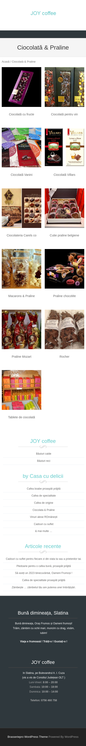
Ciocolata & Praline (44, 510)
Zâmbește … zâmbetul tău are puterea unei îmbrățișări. (44, 587)
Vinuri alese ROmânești (43, 516)
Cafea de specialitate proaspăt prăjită (43, 580)
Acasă (6, 61)
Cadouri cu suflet (43, 524)
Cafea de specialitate (43, 495)
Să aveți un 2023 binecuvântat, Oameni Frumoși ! (43, 573)
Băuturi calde (43, 453)
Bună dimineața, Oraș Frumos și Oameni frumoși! (43, 623)
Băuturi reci (43, 460)
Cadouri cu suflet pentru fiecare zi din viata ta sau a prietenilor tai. (43, 558)
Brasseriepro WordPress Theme (28, 736)
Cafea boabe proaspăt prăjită (44, 488)
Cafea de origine (43, 502)
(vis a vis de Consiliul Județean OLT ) (43, 677)
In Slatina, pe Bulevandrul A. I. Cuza (43, 673)
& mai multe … (43, 531)
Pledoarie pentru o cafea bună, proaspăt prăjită (44, 566)
